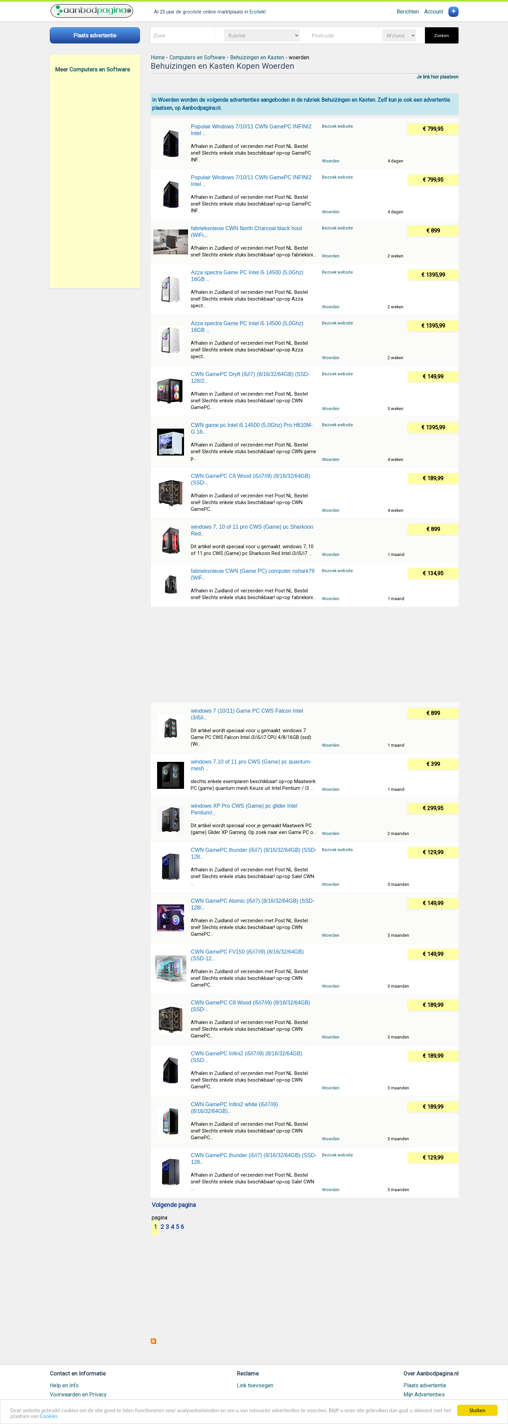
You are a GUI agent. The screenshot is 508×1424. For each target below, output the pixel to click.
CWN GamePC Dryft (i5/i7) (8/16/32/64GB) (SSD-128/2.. (250, 377)
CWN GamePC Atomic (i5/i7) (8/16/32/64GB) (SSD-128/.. (252, 904)
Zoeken (441, 35)
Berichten (408, 11)
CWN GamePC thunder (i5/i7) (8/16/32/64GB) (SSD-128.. (253, 853)
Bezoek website (337, 126)
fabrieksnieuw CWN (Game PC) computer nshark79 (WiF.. (252, 574)
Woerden (330, 160)
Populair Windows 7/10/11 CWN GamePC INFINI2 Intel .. (251, 130)
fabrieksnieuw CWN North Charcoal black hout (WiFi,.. (246, 231)
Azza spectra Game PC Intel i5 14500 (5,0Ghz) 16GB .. (247, 276)
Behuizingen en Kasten (257, 57)
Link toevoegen (255, 1385)
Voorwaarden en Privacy (78, 1394)
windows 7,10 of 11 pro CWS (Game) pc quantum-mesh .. (251, 765)
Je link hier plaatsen (437, 77)
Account (433, 11)
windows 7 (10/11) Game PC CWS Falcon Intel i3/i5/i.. (247, 714)
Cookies (70, 1416)
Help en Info (64, 1385)
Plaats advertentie (424, 1385)
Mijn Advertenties (424, 1394)
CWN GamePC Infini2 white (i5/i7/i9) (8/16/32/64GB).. (234, 1108)
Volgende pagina (174, 1205)
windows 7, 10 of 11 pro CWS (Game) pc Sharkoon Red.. (252, 530)
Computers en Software (99, 69)
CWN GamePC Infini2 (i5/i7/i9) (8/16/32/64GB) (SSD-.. (246, 1057)
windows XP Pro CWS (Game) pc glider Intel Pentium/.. (244, 809)
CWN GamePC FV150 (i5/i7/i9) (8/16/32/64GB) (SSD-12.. (247, 955)
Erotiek (257, 12)
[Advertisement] (95, 180)
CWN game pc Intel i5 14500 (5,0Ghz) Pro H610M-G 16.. (252, 428)
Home (158, 57)
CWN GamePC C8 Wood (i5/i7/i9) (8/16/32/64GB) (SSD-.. (250, 479)
